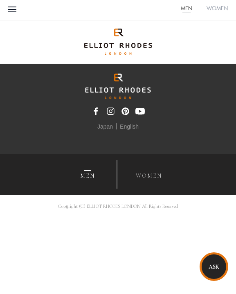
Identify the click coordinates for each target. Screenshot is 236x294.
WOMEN (217, 9)
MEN (186, 9)
